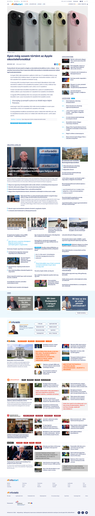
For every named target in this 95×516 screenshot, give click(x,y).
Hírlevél (84, 485)
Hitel (23, 379)
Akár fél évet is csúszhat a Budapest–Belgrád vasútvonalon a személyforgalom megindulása (19, 243)
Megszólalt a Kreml (68, 169)
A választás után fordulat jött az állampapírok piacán (22, 210)
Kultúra (23, 485)
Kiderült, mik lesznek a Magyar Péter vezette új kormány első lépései (26, 187)
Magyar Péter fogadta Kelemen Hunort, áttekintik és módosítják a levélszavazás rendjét (31, 191)
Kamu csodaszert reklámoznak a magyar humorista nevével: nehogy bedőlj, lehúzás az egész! (47, 392)
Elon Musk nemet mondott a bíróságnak (17, 287)
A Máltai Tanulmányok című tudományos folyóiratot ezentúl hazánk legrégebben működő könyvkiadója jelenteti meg (18, 436)
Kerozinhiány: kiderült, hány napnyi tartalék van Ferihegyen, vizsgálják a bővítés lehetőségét (77, 229)
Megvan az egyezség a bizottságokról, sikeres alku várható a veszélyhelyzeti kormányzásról (33, 185)
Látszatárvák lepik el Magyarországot (72, 235)
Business (19, 442)
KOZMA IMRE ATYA (28, 415)
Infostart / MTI (11, 64)
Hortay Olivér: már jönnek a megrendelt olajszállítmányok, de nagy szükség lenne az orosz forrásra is (46, 242)
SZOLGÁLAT (39, 415)
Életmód (39, 486)
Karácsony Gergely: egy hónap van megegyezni (20, 249)
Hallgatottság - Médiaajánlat (23, 512)
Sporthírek (67, 495)
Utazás (37, 379)
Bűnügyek (55, 485)
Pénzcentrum (22, 341)
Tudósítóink (39, 483)
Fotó (84, 483)
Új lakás (48, 341)
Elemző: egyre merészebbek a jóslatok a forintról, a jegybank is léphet (27, 208)
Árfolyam (31, 341)
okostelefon (14, 123)
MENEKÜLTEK (48, 415)
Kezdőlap (13, 119)
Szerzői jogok (62, 512)
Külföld (8, 485)
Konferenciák (40, 341)
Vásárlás (30, 379)
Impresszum (33, 512)
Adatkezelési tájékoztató (42, 512)
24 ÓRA (73, 98)
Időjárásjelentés (43, 495)
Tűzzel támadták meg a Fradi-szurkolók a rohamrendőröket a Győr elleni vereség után (48, 265)
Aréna (86, 495)
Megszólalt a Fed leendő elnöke (15, 360)
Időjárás (84, 486)
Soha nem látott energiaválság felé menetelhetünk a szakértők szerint (36, 229)
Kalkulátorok (46, 379)
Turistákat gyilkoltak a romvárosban (69, 269)
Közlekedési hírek (31, 495)
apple (29, 123)
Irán (44, 4)
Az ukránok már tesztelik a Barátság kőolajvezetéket (70, 161)
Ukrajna (40, 4)
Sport (26, 442)
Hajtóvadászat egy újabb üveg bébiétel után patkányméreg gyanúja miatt (73, 191)
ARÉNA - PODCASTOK (82, 4)
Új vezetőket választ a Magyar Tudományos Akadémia (14, 228)
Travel (32, 442)
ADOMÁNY (57, 415)
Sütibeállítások (71, 512)
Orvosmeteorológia (55, 495)
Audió (69, 485)
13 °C (86, 1)
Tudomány (24, 483)
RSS (66, 512)
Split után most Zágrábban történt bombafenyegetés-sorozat (45, 256)
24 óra (27, 4)
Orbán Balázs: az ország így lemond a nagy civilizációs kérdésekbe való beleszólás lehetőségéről (55, 230)
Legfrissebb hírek (19, 495)
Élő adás (40, 323)
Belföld (8, 483)
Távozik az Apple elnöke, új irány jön (44, 271)
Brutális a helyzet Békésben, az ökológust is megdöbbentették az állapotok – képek (47, 249)
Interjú (38, 485)
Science (38, 442)
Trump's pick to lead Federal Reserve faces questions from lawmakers (73, 468)
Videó (69, 486)
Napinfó (54, 486)
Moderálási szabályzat (53, 512)
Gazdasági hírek (77, 495)
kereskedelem (22, 123)
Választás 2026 (33, 4)
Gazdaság (18, 119)
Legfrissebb (70, 483)
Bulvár (54, 483)
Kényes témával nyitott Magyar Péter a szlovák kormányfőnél (24, 189)
